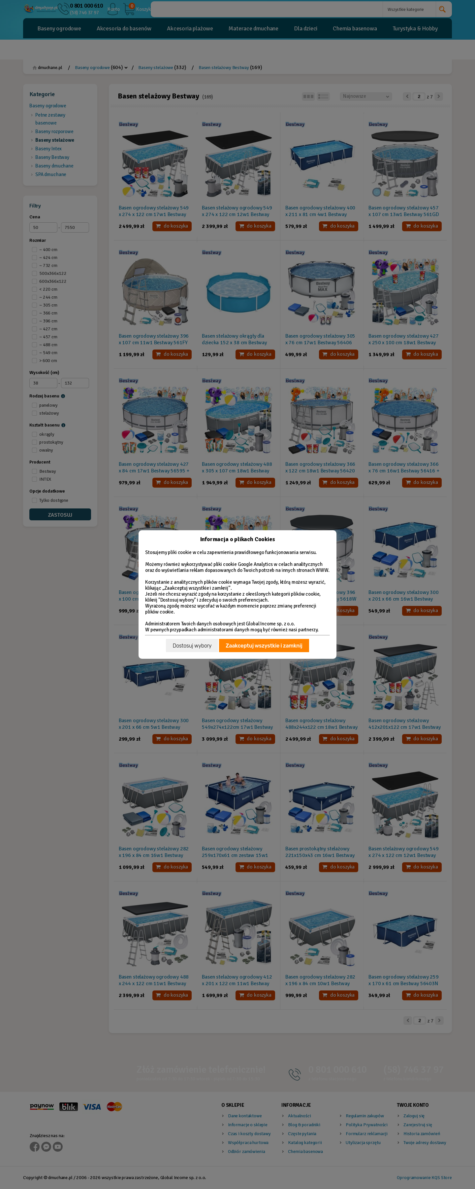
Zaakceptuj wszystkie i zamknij (264, 646)
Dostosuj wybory (192, 646)
